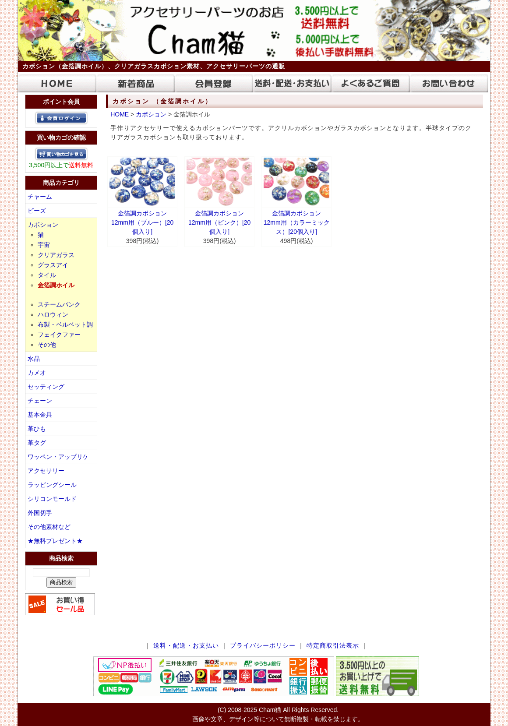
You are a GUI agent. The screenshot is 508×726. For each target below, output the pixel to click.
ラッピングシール (52, 484)
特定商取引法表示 (333, 645)
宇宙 (44, 244)
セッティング (46, 386)
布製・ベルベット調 (65, 324)
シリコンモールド (52, 498)
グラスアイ (53, 264)
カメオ (37, 372)
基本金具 (40, 414)
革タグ (37, 442)
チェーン (40, 400)
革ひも (37, 428)
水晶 (34, 358)
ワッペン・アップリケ (58, 456)
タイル (47, 274)
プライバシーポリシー (263, 645)
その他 (47, 344)
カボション (43, 224)
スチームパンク (59, 304)
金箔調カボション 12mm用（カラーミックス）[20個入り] (297, 222)
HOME (119, 114)
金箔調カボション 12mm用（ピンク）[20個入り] (219, 222)
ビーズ (37, 210)
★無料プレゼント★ (55, 540)
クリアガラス (56, 254)
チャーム (40, 196)
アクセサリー (46, 470)
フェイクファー (59, 334)
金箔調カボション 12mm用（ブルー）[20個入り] (142, 222)
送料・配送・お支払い (186, 645)
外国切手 (40, 512)
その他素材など (49, 526)
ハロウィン (53, 314)
